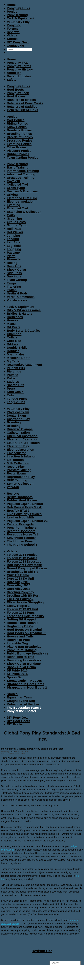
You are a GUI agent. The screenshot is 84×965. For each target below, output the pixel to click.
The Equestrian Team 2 (24, 707)
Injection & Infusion (21, 456)
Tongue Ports (17, 398)
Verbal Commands (20, 297)
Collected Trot (17, 184)
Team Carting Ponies (22, 157)
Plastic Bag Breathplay (24, 646)
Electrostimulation (20, 201)
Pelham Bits (16, 368)
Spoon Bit (14, 677)
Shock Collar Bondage (24, 663)
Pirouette (14, 259)
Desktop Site (42, 951)
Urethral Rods (17, 293)
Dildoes (12, 344)
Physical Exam (18, 412)
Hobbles (13, 351)
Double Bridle (17, 347)
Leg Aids (13, 242)
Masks (11, 324)
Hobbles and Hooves (22, 623)
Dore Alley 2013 (18, 582)
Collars (12, 337)
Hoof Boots (15, 89)
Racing (12, 263)
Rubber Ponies (18, 154)
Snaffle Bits (15, 385)
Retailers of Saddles (22, 106)
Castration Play (18, 419)
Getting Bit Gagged (21, 619)
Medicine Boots (18, 358)
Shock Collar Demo (21, 667)
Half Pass (14, 229)
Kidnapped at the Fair (23, 704)
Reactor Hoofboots (21, 531)
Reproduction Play (21, 477)
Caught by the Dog (21, 701)
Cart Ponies (15, 120)
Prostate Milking (19, 470)
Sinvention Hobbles (21, 538)
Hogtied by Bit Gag (21, 626)
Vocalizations (17, 300)
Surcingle (14, 276)
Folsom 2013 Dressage (24, 561)
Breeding (14, 426)
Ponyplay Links (18, 8)
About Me (14, 73)
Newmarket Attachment (24, 364)
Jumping (13, 235)
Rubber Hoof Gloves (22, 500)
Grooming (14, 218)
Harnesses (15, 317)
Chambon (14, 334)
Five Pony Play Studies (24, 514)
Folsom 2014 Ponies (22, 554)
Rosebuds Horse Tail (22, 534)
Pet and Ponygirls (20, 524)
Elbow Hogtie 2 (18, 606)
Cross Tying (16, 188)
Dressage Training (20, 177)
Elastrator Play (18, 446)
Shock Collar (16, 269)
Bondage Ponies (19, 130)
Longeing (14, 249)
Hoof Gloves (16, 96)
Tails (10, 395)
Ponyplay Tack (18, 93)
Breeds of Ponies (20, 137)
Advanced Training (21, 174)
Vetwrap (13, 487)
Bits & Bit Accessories (24, 310)
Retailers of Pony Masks (25, 103)
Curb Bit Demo (18, 575)
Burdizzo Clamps (20, 429)
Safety (11, 79)
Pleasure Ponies (19, 150)
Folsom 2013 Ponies (22, 558)
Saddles (13, 381)
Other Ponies (17, 147)
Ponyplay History (20, 69)
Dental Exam (16, 415)
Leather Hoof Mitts (21, 517)
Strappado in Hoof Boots (25, 684)
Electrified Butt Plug (22, 198)
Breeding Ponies (19, 133)
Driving (12, 194)
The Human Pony (20, 541)
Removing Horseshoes (24, 660)
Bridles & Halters (19, 313)
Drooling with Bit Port (23, 595)
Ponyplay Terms (19, 66)
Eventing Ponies (19, 144)
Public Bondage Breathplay (27, 653)
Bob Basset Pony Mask (24, 507)
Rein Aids (14, 266)
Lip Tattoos (15, 460)
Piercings (14, 371)
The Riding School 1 (22, 544)
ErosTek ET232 (18, 510)
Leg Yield (14, 246)
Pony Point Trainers (22, 527)
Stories (12, 39)
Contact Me (15, 45)
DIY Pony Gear (18, 42)
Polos (11, 378)
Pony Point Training (22, 650)
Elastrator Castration (22, 439)
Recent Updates (19, 76)
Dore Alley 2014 (18, 585)
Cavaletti (13, 181)
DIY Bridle (14, 724)
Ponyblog (14, 25)
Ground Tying (17, 225)
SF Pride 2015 (17, 674)
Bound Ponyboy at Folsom (27, 568)
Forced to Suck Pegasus (25, 616)
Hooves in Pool (18, 640)
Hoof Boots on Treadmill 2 (26, 633)
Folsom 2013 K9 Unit (22, 609)
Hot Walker (15, 232)
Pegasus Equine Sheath (25, 504)
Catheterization (18, 432)
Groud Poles (16, 222)
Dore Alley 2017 (18, 589)
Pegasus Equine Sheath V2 (27, 521)
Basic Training (18, 167)
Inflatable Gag (17, 643)
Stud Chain (15, 392)
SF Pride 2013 (17, 670)
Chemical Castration (22, 436)
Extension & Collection (24, 211)
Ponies (12, 11)
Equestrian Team (19, 697)
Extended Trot (17, 208)
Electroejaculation (20, 449)
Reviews (13, 32)
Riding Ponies (17, 123)
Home (11, 5)
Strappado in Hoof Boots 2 (27, 687)
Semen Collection (20, 483)
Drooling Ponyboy (20, 592)
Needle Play (16, 466)
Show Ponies (17, 127)
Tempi (11, 283)
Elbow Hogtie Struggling (25, 602)
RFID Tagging (17, 480)
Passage (13, 252)
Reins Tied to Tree (20, 657)
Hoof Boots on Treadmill (25, 629)
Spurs (11, 388)
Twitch (12, 290)
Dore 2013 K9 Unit (20, 578)
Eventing (13, 205)
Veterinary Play (18, 22)
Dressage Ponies (19, 140)
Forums (12, 28)
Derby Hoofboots (20, 497)
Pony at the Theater (21, 711)
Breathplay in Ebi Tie (22, 571)
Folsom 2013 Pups (21, 612)
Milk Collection (18, 463)
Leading (13, 239)
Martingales (15, 354)
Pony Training (17, 15)
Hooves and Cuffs (20, 636)
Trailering (14, 286)
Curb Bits (14, 341)
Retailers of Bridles (21, 100)
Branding (14, 422)
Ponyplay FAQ (17, 62)
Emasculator (16, 453)
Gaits (11, 215)
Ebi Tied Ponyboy (20, 599)
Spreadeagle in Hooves (24, 680)
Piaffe (11, 256)
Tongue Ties (16, 402)
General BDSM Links (22, 110)
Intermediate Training (23, 171)
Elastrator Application (23, 443)
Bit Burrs (13, 327)
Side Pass (14, 273)
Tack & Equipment (20, 18)
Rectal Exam (16, 473)
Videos (12, 35)
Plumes (12, 375)
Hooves (12, 320)
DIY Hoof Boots (18, 721)
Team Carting (17, 280)
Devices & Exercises (22, 191)
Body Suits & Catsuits (23, 330)
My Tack (13, 361)
